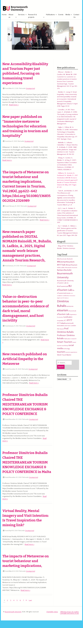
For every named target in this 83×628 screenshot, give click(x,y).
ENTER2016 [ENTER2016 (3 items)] (70, 306)
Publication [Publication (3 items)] (67, 339)
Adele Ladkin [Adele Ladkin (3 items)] (61, 267)
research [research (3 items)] (73, 339)
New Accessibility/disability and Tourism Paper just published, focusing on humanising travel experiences (25, 73)
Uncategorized (30, 88)
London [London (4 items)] (73, 326)
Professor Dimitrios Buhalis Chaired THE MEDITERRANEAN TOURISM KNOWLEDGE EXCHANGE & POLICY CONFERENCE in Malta (26, 462)
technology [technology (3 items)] (66, 349)
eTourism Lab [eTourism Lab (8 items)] (63, 314)
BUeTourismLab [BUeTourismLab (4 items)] (62, 287)
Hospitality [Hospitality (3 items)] (60, 321)
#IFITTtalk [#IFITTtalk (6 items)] (61, 265)
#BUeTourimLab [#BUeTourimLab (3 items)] (62, 259)
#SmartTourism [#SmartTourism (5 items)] (71, 265)
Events (60, 15)
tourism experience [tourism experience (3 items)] (71, 352)
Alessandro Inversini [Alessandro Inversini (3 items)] (71, 267)
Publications (49, 15)
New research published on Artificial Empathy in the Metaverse (24, 359)
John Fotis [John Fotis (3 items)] (67, 326)
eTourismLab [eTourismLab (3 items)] (72, 311)
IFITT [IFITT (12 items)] (69, 320)
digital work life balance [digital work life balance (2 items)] (63, 298)
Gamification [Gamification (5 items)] (67, 317)
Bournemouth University (16, 9)
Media (67, 15)
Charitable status (52, 612)
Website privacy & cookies (69, 612)
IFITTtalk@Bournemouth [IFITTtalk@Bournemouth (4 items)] (65, 323)
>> (26, 600)
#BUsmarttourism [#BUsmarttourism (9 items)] (65, 262)
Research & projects (32, 16)
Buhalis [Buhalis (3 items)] (68, 293)
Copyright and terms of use (69, 613)
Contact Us (75, 16)
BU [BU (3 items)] (67, 283)
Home (4, 15)
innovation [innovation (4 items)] (60, 326)
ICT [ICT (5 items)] (65, 321)
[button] (9, 35)
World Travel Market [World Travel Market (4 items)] (64, 355)
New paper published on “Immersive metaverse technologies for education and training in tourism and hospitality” (25, 126)
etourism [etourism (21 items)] (62, 310)
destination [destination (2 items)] (72, 296)
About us (11, 16)
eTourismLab (68, 7)
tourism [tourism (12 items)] (61, 352)
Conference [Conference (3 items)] (66, 296)
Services (21, 15)
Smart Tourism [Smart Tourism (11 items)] (64, 342)
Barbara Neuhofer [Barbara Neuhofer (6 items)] (64, 270)
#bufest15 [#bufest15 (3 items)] (70, 259)
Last (30, 601)
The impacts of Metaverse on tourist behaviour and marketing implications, (25, 561)
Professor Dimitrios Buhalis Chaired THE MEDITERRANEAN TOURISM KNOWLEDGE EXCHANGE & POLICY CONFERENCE (25, 404)
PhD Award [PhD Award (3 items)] (60, 329)
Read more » (14, 105)
